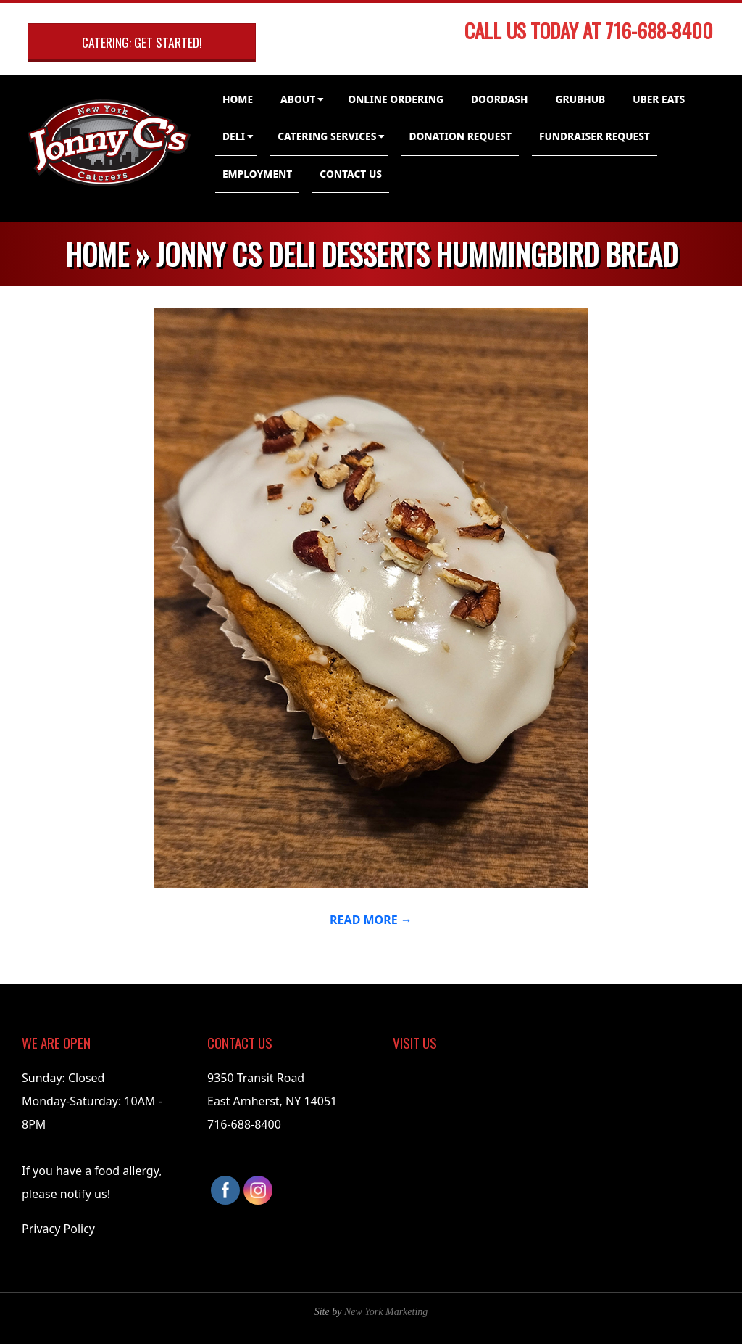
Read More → (371, 920)
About (297, 99)
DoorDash (499, 99)
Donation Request (460, 136)
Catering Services (327, 136)
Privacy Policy (58, 1229)
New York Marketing (386, 1311)
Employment (257, 174)
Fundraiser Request (594, 136)
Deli (233, 136)
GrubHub (581, 99)
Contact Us (351, 174)
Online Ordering (395, 99)
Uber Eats (659, 99)
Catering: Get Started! (142, 42)
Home (237, 99)
